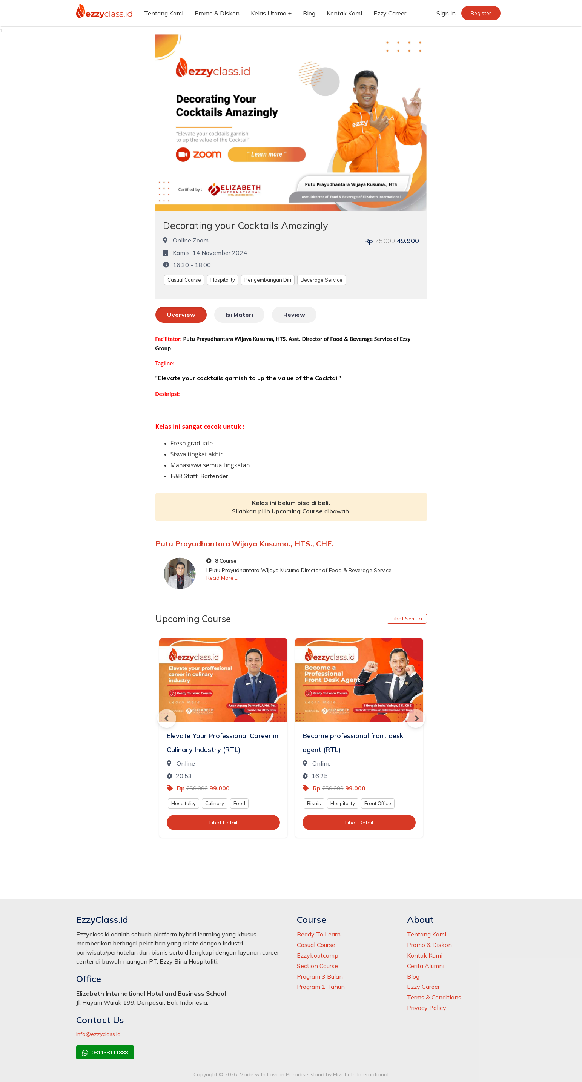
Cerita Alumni (425, 966)
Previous (166, 718)
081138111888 (105, 1052)
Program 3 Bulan (320, 976)
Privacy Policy (426, 1007)
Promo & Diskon (217, 13)
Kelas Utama (268, 13)
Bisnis (314, 803)
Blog (309, 13)
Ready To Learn (319, 934)
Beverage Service (321, 280)
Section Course (317, 966)
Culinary (214, 803)
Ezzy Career (389, 13)
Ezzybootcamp (317, 955)
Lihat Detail (223, 822)
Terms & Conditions (434, 997)
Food (239, 803)
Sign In (446, 13)
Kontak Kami (344, 13)
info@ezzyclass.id (98, 1034)
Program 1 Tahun (321, 986)
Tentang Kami (163, 13)
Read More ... (222, 577)
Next (415, 718)
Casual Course (184, 280)
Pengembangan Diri (267, 280)
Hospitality (222, 280)
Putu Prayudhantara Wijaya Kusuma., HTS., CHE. (244, 543)
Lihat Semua (407, 618)
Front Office (377, 803)
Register (481, 13)
